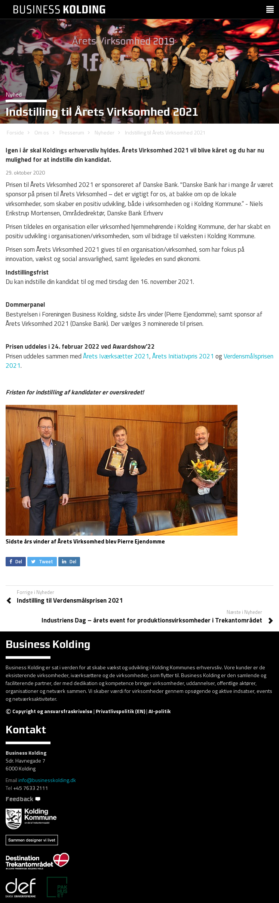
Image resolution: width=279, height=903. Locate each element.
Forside (15, 132)
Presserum (71, 132)
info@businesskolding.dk (47, 780)
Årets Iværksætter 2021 (116, 356)
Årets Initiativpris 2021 (183, 356)
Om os (41, 132)
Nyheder (104, 132)
